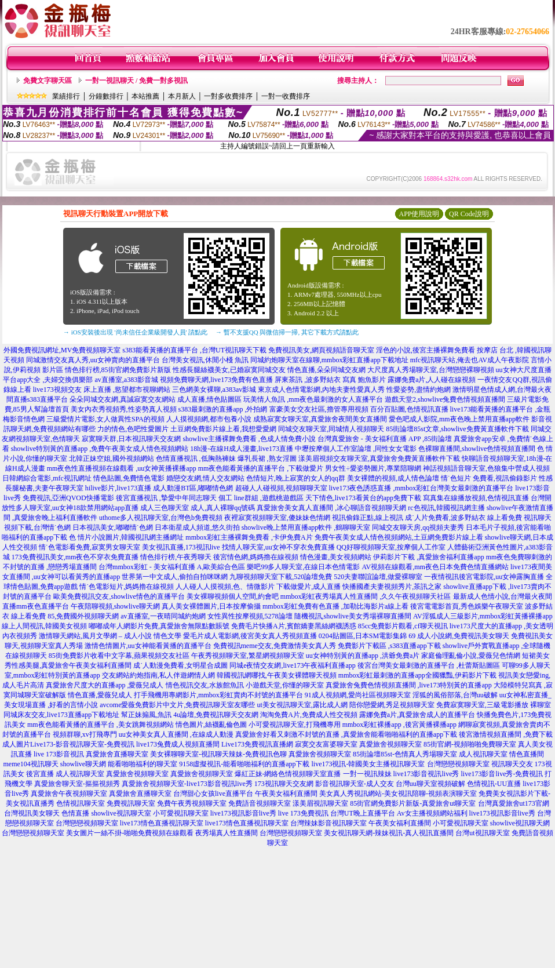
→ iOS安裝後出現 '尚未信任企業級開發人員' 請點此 (135, 332)
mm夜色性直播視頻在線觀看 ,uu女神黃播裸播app (121, 468)
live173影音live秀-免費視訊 (502, 774)
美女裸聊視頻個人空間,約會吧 (233, 596)
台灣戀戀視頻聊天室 (458, 764)
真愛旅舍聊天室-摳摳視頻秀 (77, 784)
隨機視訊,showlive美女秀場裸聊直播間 (352, 616)
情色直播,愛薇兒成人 (100, 695)
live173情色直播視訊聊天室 (161, 823)
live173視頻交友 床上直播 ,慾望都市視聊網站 (101, 389)
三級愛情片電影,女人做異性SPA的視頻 (105, 419)
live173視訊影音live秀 (243, 813)
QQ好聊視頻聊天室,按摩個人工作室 (391, 547)
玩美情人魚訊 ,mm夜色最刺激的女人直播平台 (313, 399)
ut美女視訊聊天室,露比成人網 (302, 705)
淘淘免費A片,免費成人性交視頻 (308, 715)
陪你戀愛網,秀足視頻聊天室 (391, 705)
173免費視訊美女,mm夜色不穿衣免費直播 (75, 557)
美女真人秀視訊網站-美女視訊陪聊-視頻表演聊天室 (398, 793)
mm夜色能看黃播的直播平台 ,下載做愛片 (261, 468)
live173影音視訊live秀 (426, 774)
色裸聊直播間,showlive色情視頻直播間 (476, 449)
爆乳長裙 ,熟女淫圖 (267, 458)
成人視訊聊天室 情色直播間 (501, 754)
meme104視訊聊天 (31, 764)
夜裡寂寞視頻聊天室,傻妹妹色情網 (277, 518)
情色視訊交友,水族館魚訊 (205, 685)
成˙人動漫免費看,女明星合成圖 (180, 665)
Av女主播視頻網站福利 (432, 813)
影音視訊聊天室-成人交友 (354, 784)
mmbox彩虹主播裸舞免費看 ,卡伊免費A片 (248, 537)
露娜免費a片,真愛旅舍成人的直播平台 (417, 715)
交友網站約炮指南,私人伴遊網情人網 (158, 675)
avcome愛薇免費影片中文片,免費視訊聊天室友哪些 (177, 705)
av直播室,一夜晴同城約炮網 (163, 616)
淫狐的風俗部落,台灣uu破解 (455, 695)
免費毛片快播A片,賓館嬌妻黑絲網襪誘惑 (293, 626)
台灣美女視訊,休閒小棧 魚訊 (205, 360)
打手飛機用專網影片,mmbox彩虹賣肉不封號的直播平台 (218, 695)
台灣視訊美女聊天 (32, 813)
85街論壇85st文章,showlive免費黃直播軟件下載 (457, 429)
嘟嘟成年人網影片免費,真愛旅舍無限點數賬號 (159, 626)
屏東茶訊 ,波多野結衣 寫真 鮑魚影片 (330, 380)
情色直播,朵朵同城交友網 (326, 370)
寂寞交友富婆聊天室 (326, 744)
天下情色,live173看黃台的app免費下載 (363, 498)
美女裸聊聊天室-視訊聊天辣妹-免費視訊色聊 (218, 754)
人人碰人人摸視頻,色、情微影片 (225, 587)
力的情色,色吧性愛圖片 (133, 429)
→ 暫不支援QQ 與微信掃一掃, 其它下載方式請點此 (287, 332)
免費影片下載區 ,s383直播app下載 (389, 646)
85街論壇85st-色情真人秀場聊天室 (405, 754)
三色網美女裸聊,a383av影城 (214, 389)
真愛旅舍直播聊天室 (117, 754)
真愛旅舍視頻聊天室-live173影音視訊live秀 (187, 784)
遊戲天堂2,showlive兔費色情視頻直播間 (445, 399)
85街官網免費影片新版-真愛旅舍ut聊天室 (413, 803)
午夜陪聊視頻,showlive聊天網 (115, 606)
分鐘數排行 (106, 96)
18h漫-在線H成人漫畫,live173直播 (241, 449)
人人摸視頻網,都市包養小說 (208, 419)
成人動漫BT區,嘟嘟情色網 (193, 488)
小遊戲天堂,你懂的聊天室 (285, 685)
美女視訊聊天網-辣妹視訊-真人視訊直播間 (389, 833)
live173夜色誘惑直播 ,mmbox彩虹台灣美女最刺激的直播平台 (421, 488)
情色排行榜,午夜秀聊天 (175, 557)
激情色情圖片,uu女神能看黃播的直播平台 (148, 646)
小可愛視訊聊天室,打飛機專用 (295, 724)
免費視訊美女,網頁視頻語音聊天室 (321, 350)
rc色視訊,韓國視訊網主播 (446, 508)
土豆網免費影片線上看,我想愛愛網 (223, 429)
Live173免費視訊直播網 (257, 744)
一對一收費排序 (285, 96)
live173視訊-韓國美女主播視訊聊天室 (368, 764)
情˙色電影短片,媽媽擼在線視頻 (126, 587)
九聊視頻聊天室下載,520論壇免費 (280, 577)
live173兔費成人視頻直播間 (178, 744)
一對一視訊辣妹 (367, 774)
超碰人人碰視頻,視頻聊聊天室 (281, 488)
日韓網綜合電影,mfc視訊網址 (47, 478)
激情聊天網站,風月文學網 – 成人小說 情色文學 (110, 636)
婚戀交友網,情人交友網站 (205, 478)
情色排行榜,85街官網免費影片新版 (118, 370)
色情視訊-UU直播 (494, 784)
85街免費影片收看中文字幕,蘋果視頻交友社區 (119, 656)
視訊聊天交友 (512, 764)
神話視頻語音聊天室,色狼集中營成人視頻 (486, 468)
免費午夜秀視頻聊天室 (192, 803)
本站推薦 (145, 96)
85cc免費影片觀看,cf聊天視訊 (403, 626)
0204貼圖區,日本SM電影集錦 (363, 636)
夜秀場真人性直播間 (226, 833)
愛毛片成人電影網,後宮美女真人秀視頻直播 (250, 636)
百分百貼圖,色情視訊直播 (409, 409)
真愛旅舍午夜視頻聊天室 (69, 793)
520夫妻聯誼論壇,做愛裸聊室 (378, 577)
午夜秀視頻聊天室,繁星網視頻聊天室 (247, 656)
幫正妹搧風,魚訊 (146, 715)
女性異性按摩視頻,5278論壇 (250, 616)
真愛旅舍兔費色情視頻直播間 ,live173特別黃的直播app (409, 685)
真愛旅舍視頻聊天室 (390, 744)
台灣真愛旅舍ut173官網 (513, 803)
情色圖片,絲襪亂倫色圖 (211, 724)
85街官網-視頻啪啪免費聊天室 (469, 744)
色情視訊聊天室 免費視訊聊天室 (105, 803)
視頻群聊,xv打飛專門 (85, 734)
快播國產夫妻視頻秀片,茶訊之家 (391, 587)
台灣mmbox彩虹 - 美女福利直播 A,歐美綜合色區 (171, 567)
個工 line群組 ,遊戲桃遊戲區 (261, 498)
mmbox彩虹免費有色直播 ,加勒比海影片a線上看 (335, 606)
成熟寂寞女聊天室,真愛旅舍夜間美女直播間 (320, 419)
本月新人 (182, 96)
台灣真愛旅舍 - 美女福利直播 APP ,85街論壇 (384, 439)
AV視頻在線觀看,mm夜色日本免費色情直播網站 (435, 567)
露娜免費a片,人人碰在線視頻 (432, 380)
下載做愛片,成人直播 (308, 587)
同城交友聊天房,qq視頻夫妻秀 (418, 527)
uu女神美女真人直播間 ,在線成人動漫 (176, 734)
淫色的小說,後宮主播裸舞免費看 (425, 350)
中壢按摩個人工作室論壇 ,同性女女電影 (356, 449)
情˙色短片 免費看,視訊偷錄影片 (489, 478)
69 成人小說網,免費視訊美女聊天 (458, 636)
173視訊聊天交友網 (283, 784)
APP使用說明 (419, 214)
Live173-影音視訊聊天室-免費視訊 (82, 744)
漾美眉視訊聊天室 (320, 803)
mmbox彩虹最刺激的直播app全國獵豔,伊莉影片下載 (417, 675)
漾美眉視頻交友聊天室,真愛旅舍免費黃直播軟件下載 (379, 458)
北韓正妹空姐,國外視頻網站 (111, 458)
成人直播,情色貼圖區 (209, 399)
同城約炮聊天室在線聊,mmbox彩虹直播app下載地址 (329, 360)
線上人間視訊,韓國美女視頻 (44, 626)
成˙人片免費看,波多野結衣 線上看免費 (463, 518)
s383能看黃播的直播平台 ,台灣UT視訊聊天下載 (194, 350)
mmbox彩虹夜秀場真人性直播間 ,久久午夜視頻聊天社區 (365, 596)
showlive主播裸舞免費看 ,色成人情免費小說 (248, 439)
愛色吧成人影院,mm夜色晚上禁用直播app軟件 (459, 419)
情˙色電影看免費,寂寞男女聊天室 (89, 547)
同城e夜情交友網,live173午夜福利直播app (292, 665)
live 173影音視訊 (59, 754)
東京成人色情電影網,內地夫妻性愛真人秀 (321, 389)
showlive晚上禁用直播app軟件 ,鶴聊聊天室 (306, 527)
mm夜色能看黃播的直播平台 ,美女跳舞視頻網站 (100, 724)
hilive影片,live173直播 (118, 488)
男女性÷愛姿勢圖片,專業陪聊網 (373, 468)
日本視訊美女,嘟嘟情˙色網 (112, 527)
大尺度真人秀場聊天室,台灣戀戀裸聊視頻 (430, 370)
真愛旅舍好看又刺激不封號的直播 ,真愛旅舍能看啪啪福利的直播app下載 (346, 734)
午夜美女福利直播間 (286, 793)
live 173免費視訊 (303, 813)
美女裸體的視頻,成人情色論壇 (393, 478)
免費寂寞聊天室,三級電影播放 (482, 705)
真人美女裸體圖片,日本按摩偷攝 (211, 606)
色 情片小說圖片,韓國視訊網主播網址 (126, 537)
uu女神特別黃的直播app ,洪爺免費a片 (363, 656)
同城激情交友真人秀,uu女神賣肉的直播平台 (93, 360)
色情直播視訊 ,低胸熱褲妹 (196, 458)
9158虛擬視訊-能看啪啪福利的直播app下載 (244, 764)
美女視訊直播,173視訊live (181, 547)
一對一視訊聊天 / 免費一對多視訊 (136, 81)
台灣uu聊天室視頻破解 (430, 784)
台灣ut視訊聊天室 (482, 833)
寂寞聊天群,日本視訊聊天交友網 (131, 439)
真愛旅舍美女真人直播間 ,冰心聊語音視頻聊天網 (331, 508)
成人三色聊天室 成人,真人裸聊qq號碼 (197, 508)
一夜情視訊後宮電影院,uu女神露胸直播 (484, 577)
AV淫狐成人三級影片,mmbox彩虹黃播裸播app (483, 616)
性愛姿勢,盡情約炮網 (418, 389)
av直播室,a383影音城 (127, 380)
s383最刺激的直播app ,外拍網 (223, 409)
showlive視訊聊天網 (520, 823)
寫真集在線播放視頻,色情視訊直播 (476, 498)
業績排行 (66, 96)
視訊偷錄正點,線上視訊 (367, 518)
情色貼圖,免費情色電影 (129, 478)
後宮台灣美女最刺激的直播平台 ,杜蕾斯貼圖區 (428, 665)
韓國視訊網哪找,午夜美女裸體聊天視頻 (277, 675)
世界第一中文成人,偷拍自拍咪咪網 (175, 577)
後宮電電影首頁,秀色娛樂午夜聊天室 (466, 606)
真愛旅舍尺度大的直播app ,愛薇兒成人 (104, 685)
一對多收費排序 (228, 96)
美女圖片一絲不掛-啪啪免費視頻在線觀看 (129, 833)
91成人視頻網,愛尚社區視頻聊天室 (358, 695)
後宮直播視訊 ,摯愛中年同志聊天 (166, 498)
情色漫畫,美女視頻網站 (335, 557)
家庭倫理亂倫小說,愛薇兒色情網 (470, 656)
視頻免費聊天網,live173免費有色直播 (216, 380)
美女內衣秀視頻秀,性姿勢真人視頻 (124, 409)
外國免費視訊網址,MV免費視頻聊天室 (62, 350)
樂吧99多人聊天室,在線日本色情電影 (303, 567)
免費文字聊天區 (47, 81)
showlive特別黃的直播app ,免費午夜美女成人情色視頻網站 (100, 449)
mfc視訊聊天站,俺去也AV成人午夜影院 (469, 360)
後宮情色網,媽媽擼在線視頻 (255, 557)
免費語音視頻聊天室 (259, 803)
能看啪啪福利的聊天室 (142, 764)
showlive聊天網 (83, 764)
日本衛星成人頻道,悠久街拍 (197, 527)
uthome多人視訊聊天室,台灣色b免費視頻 (160, 518)
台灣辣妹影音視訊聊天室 (328, 823)
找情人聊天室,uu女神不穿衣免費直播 (278, 547)
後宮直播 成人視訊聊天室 (65, 774)
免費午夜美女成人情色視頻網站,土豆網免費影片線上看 (399, 537)
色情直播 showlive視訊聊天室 (106, 813)
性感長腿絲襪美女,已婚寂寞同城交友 (229, 370)
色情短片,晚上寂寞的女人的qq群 (295, 478)
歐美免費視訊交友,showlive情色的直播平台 (118, 596)
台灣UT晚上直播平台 (362, 813)
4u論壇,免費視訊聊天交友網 (215, 715)
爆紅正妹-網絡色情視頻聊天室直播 (288, 774)
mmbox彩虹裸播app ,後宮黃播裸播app (399, 724)
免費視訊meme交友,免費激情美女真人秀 (274, 646)
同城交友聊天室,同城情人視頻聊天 (331, 429)
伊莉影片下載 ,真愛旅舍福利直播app (428, 557)
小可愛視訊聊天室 (181, 813)
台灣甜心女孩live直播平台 (213, 793)
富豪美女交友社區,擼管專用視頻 (318, 409)
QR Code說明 (469, 214)
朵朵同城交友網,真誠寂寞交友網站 (123, 399)
